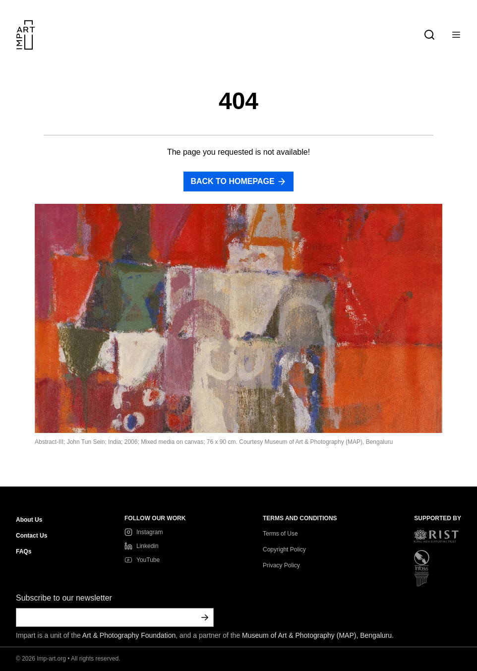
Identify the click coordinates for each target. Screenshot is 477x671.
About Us (29, 519)
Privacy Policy (281, 565)
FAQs (23, 551)
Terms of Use (280, 533)
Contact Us (31, 535)
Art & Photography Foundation (129, 635)
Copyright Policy (284, 549)
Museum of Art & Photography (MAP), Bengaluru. (318, 635)
